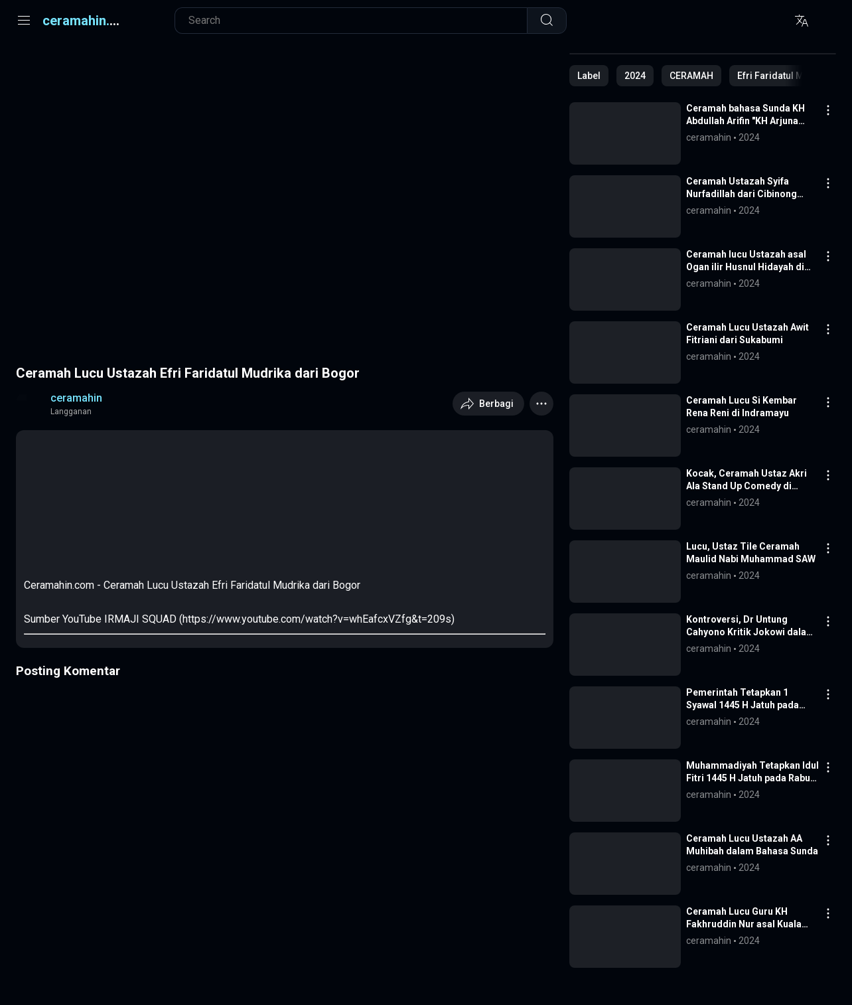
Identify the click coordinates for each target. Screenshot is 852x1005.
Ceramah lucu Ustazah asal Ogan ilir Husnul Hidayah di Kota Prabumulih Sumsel (746, 261)
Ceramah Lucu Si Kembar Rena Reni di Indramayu (741, 406)
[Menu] (24, 21)
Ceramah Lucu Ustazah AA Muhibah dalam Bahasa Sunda (752, 844)
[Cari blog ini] (357, 20)
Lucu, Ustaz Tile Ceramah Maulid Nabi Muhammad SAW (751, 552)
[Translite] (802, 21)
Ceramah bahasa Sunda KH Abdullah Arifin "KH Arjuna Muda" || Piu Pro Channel (745, 115)
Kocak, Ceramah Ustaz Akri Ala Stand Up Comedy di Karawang (746, 480)
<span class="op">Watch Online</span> (123, 488)
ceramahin (76, 398)
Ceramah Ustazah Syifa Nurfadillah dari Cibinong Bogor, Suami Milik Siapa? (744, 188)
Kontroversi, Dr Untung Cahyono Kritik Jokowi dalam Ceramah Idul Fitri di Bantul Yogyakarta (750, 626)
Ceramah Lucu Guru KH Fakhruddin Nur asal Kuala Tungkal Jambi (744, 918)
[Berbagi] (488, 404)
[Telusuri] (547, 20)
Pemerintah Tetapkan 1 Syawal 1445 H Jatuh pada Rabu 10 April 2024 (742, 699)
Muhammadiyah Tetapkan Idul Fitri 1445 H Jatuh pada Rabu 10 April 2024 (752, 772)
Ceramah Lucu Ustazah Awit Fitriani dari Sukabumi (747, 333)
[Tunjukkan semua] (588, 75)
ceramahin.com (89, 21)
